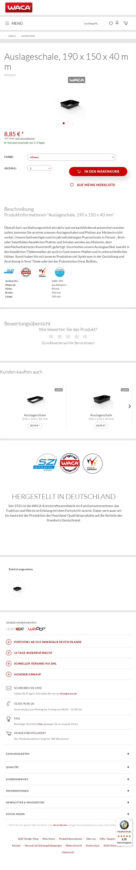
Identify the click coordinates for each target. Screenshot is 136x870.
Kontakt (16, 845)
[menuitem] (15, 23)
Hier (40, 723)
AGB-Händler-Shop (28, 838)
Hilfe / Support (107, 838)
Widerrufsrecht (74, 845)
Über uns (91, 838)
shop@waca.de (68, 693)
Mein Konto (48, 838)
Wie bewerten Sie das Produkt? (68, 336)
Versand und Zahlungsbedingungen (43, 845)
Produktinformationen (70, 838)
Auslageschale (35, 416)
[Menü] (130, 820)
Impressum (68, 852)
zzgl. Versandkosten (25, 138)
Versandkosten (60, 825)
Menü (14, 22)
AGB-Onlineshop (112, 845)
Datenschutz (92, 845)
